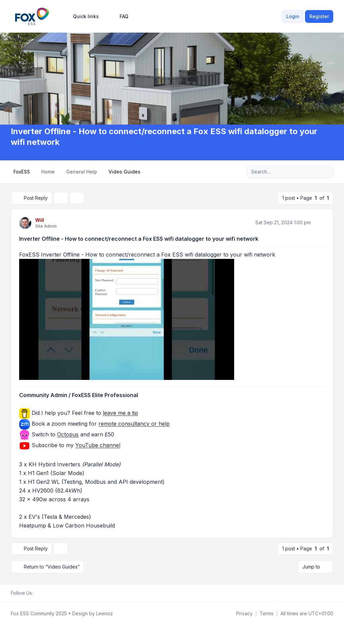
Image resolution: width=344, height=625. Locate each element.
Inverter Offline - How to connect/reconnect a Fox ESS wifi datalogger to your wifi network (138, 238)
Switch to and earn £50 (73, 434)
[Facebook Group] (37, 593)
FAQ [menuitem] (119, 16)
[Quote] (319, 222)
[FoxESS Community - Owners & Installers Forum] (32, 16)
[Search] (314, 172)
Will (39, 220)
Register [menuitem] (319, 16)
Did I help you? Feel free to (84, 413)
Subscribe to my (75, 445)
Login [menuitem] (292, 16)
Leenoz (104, 613)
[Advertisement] (172, 76)
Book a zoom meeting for (101, 424)
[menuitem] (82, 16)
